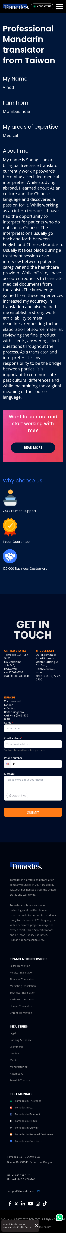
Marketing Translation (23, 986)
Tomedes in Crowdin (24, 1127)
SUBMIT (33, 812)
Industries (19, 1026)
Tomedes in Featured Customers (31, 1134)
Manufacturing (18, 1067)
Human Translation (21, 1006)
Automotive (16, 1073)
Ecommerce (17, 1046)
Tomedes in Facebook (25, 1114)
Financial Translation (22, 979)
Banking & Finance (21, 1040)
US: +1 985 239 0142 (19, 1175)
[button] (7, 764)
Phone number (33, 762)
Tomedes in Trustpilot (25, 1101)
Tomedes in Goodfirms (26, 1141)
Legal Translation (20, 965)
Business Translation (22, 999)
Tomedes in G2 (21, 1107)
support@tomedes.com (21, 1191)
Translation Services (28, 959)
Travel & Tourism (20, 1080)
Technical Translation (22, 992)
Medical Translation (21, 972)
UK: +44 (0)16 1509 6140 (21, 1179)
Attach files (17, 795)
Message (33, 787)
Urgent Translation (21, 1012)
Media (13, 1060)
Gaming (14, 1053)
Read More (33, 448)
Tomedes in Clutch (23, 1121)
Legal (13, 1033)
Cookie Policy (24, 1227)
